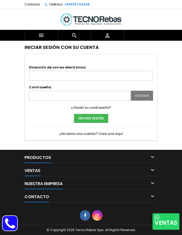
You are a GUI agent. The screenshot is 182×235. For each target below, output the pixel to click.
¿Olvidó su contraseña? (91, 107)
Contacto (32, 4)
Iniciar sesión (91, 118)
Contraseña (40, 87)
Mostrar (142, 96)
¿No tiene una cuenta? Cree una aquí (91, 133)
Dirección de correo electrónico (57, 67)
